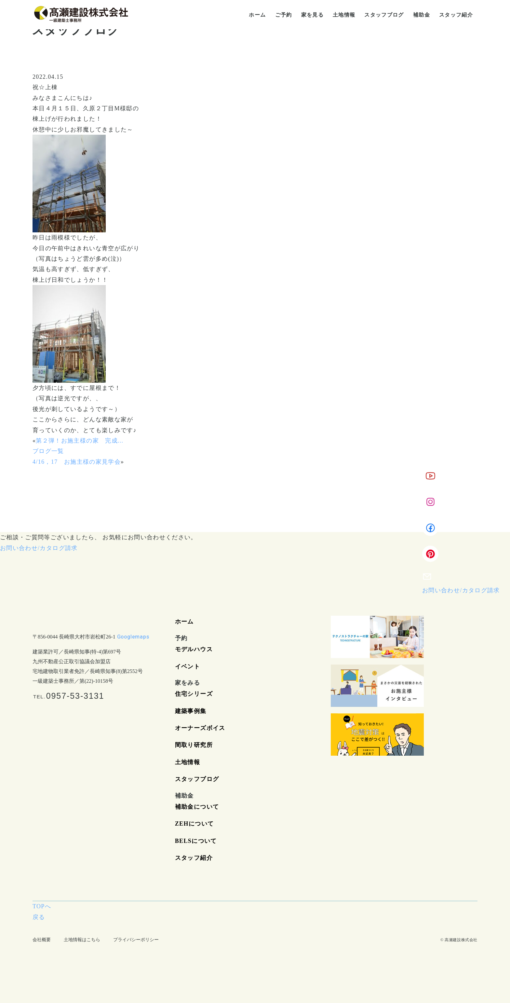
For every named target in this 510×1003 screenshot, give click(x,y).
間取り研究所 (194, 745)
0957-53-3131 (75, 695)
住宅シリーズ (194, 694)
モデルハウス (194, 649)
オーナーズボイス (200, 728)
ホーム (184, 622)
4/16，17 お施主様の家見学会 (77, 462)
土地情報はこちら (82, 939)
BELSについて (196, 841)
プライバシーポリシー (136, 939)
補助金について (197, 807)
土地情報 (187, 762)
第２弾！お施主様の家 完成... (79, 440)
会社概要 (42, 939)
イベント (187, 666)
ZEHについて (194, 824)
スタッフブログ (197, 779)
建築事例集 (191, 711)
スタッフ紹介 (194, 858)
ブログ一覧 (48, 451)
